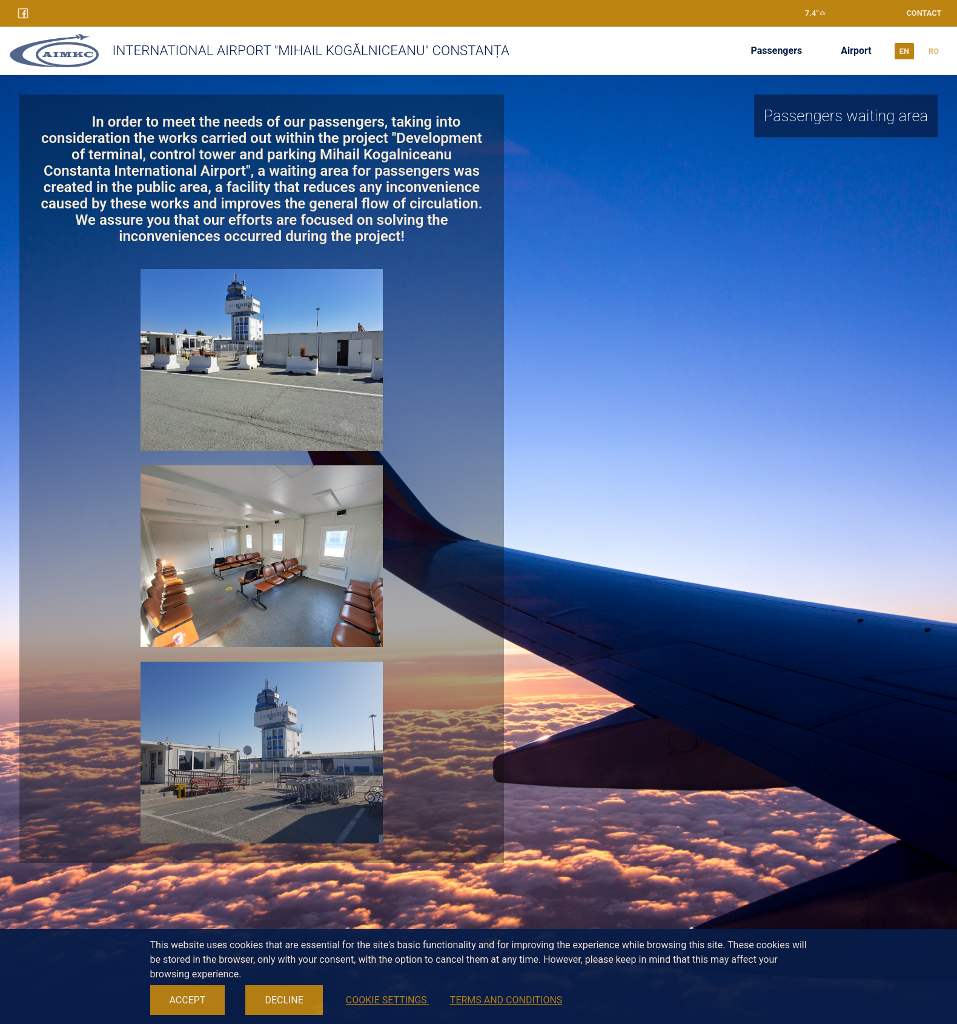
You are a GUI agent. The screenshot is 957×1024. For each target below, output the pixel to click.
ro (934, 51)
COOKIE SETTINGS (387, 1000)
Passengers (777, 50)
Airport (856, 50)
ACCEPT (188, 1000)
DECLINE (284, 1000)
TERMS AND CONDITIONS (506, 1000)
